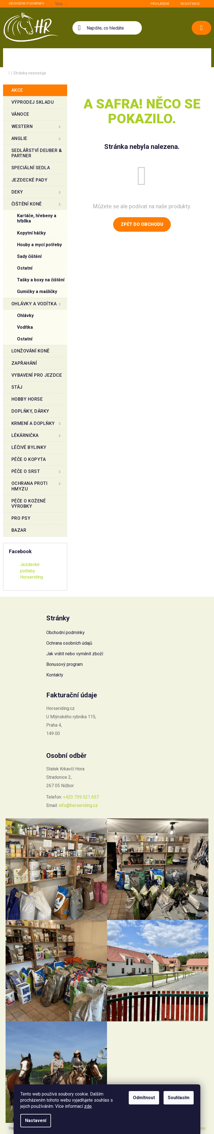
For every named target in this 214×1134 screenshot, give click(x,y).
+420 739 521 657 (81, 797)
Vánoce (21, 114)
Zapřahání (24, 363)
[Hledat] (107, 28)
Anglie (36, 140)
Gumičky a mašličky (37, 291)
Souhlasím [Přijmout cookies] (178, 1097)
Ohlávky (25, 315)
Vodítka (25, 327)
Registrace (190, 4)
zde (88, 1106)
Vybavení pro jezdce (36, 377)
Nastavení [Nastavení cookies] (35, 1120)
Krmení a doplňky (36, 425)
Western (36, 128)
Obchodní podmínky (26, 3)
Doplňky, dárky (31, 411)
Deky (36, 193)
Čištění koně (36, 205)
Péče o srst (36, 473)
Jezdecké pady (30, 180)
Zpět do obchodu (142, 224)
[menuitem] (35, 57)
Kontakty (54, 675)
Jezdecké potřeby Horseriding (31, 570)
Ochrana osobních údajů (69, 643)
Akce (18, 90)
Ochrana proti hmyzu (36, 486)
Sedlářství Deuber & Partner (36, 153)
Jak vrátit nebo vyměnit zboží (74, 653)
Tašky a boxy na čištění (40, 279)
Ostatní (24, 268)
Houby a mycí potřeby (39, 244)
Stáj (17, 387)
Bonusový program (64, 664)
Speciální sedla (31, 167)
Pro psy (21, 518)
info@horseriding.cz (78, 805)
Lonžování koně (31, 351)
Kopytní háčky (31, 233)
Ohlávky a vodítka (36, 305)
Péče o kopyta (29, 459)
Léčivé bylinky (29, 447)
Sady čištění (29, 256)
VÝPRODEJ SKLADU (33, 102)
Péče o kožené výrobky (28, 503)
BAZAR (19, 530)
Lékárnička (36, 437)
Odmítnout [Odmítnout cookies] (144, 1097)
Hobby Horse (27, 399)
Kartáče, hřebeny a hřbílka (36, 218)
